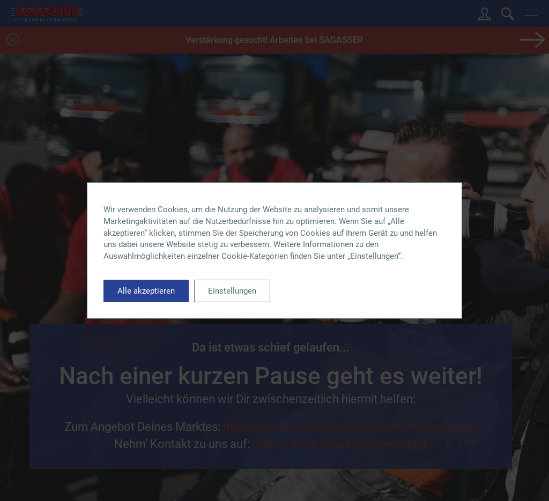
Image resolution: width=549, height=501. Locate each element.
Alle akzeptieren (146, 291)
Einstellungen (232, 291)
